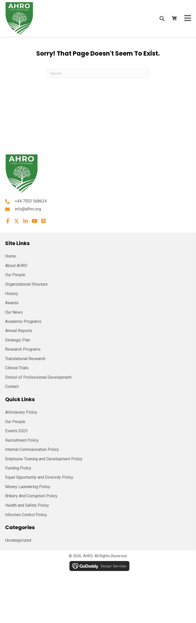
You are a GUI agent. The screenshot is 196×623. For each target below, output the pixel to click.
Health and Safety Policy (27, 505)
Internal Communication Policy (32, 449)
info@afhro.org (28, 209)
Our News (14, 312)
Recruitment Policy (22, 440)
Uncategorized (18, 540)
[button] (7, 221)
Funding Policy (18, 468)
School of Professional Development (38, 377)
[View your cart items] (174, 18)
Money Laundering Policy (27, 486)
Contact (12, 386)
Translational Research (25, 358)
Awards (12, 302)
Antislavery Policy (21, 412)
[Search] (98, 73)
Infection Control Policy (26, 514)
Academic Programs (23, 321)
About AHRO (16, 265)
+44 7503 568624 (31, 201)
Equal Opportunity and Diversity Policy (39, 477)
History (11, 293)
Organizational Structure (26, 284)
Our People (15, 274)
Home (10, 256)
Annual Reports (18, 330)
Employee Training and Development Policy (43, 458)
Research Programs (23, 349)
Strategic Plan (17, 340)
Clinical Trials (17, 367)
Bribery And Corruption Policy (31, 495)
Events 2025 (16, 430)
